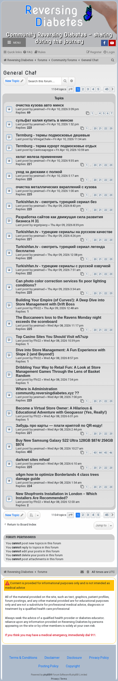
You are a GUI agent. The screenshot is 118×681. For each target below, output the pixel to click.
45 (105, 452)
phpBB (47, 674)
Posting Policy (48, 666)
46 (110, 452)
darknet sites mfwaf (33, 460)
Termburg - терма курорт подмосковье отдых (56, 146)
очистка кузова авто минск (40, 105)
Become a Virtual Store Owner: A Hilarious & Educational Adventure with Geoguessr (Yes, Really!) (61, 410)
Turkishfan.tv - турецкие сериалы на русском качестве (64, 232)
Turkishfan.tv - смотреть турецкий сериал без (56, 202)
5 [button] (98, 89)
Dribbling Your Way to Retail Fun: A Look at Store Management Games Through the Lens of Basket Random (58, 371)
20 (95, 128)
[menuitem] (27, 52)
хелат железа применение (39, 157)
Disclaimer (52, 657)
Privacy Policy (99, 657)
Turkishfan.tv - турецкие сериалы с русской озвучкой (63, 266)
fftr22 (37, 308)
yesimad (39, 109)
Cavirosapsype (43, 150)
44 (100, 452)
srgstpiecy (40, 225)
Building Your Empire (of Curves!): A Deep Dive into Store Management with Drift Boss (60, 302)
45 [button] (106, 89)
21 (100, 128)
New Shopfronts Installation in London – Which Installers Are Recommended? (56, 496)
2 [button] (83, 89)
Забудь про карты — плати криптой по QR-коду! (59, 426)
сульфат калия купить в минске (44, 120)
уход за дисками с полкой (39, 172)
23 (110, 128)
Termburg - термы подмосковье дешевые (53, 135)
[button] (70, 89)
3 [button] (88, 89)
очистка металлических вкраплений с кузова (56, 187)
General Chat (20, 72)
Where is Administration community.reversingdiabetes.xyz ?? (47, 391)
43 (95, 452)
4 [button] (93, 89)
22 (105, 128)
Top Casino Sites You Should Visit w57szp (52, 337)
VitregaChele (42, 139)
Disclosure (74, 657)
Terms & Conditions (23, 657)
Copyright (73, 666)
